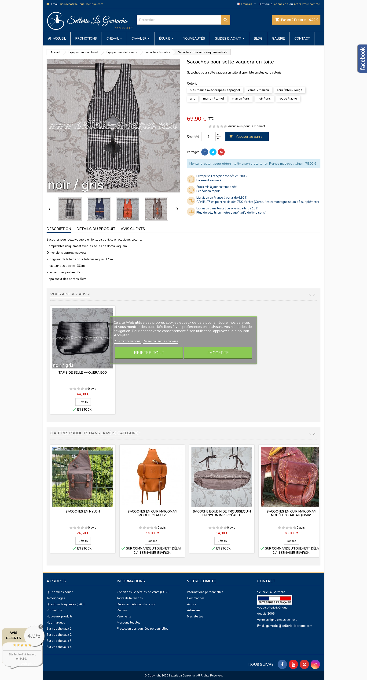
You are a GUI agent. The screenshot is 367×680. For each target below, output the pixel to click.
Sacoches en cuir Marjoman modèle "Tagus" (152, 513)
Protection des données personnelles (142, 629)
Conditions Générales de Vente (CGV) (143, 592)
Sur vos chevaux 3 (59, 641)
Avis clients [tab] (133, 228)
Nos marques (56, 623)
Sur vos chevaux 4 (59, 647)
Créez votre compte (307, 4)
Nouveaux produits (60, 616)
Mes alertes (195, 616)
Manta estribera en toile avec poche (152, 374)
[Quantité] (209, 136)
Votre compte (201, 581)
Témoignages (56, 598)
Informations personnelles (205, 592)
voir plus (28, 664)
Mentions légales (128, 623)
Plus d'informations (127, 341)
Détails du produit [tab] (96, 228)
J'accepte (218, 353)
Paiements (124, 616)
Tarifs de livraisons (130, 598)
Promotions (55, 610)
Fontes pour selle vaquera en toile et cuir (222, 374)
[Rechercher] (183, 20)
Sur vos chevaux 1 (59, 629)
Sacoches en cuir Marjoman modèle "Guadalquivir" (291, 513)
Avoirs (191, 604)
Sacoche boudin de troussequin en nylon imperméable (222, 513)
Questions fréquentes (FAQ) (65, 604)
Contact (266, 581)
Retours (122, 610)
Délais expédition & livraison (136, 604)
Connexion (281, 4)
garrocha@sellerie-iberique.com (81, 4)
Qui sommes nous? (60, 592)
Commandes (196, 598)
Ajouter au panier (246, 136)
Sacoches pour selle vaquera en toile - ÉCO (83, 374)
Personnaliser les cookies (160, 341)
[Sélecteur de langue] (247, 4)
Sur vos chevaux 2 (59, 635)
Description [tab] (59, 228)
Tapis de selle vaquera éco (291, 372)
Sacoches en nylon (83, 511)
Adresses (193, 610)
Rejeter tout (149, 353)
